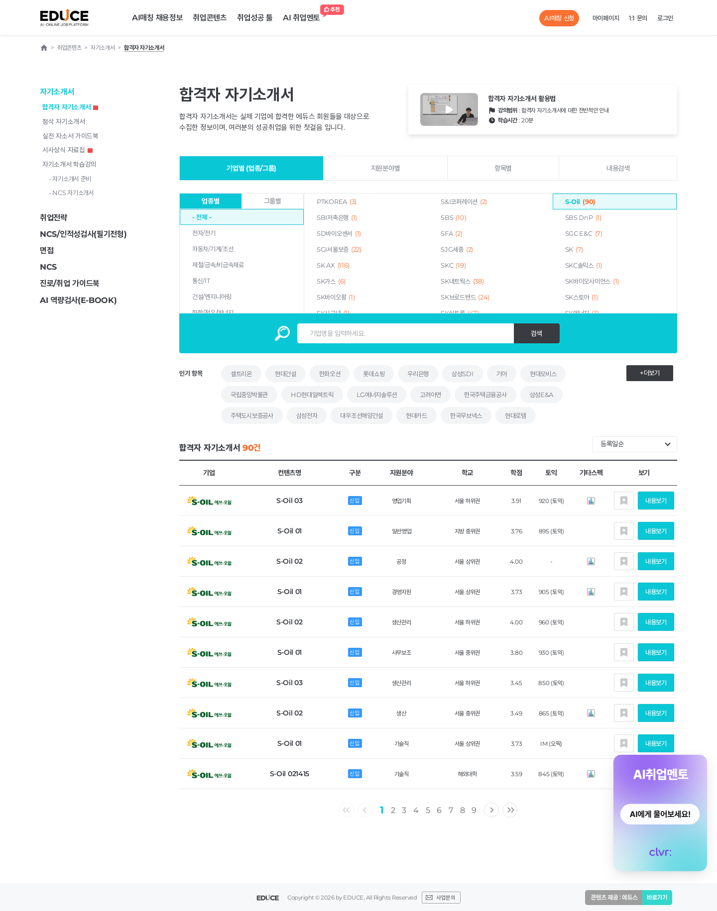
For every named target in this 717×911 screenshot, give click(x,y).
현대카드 (416, 415)
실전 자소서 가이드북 (70, 136)
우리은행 (418, 374)
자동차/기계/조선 (212, 249)
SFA (451, 233)
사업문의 (445, 897)
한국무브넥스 (466, 415)
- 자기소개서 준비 (70, 179)
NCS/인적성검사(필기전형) (83, 234)
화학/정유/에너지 (212, 312)
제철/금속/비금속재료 (218, 265)
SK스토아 (581, 297)
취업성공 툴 (255, 17)
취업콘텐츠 (210, 17)
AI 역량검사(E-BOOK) (78, 300)
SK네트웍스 (462, 281)
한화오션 (330, 374)
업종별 (210, 201)
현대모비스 (543, 374)
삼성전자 (307, 415)
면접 (46, 250)
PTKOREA (337, 201)
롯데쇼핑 (373, 374)
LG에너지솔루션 (377, 395)
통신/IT (201, 281)
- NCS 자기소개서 (71, 193)
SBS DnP (583, 217)
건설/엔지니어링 (212, 297)
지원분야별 (385, 168)
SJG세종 (457, 249)
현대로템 (515, 415)
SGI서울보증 (339, 249)
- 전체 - (201, 217)
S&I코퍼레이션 (464, 201)
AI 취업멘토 (304, 15)
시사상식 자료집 (67, 150)
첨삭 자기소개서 (63, 121)
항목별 (503, 168)
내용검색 (618, 168)
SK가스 (331, 281)
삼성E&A (542, 395)
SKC (453, 265)
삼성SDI (463, 374)
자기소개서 (57, 92)
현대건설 (285, 374)
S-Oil (580, 201)
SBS (453, 217)
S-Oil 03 (289, 500)
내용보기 (656, 501)
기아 (501, 374)
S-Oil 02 (289, 561)
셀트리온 (241, 374)
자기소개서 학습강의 (69, 164)
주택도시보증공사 (252, 415)
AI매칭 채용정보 (157, 17)
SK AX (333, 265)
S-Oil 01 (289, 530)
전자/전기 (204, 233)
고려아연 (430, 395)
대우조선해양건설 (361, 415)
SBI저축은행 (337, 217)
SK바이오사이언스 (592, 281)
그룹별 (272, 201)
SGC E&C (583, 233)
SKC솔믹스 (583, 265)
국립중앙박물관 (249, 395)
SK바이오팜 (336, 297)
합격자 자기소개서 (70, 107)
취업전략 (53, 217)
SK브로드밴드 (465, 297)
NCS (48, 267)
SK (574, 249)
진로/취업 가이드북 (70, 283)
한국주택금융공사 (485, 395)
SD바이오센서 (339, 233)
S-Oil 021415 (289, 773)
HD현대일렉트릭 (312, 395)
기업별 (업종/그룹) (251, 168)
